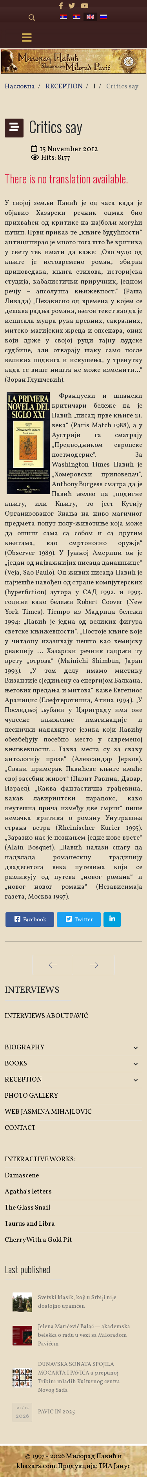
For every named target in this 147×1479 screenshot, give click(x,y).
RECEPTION (23, 1079)
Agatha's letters (28, 1191)
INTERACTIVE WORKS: (40, 1159)
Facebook (29, 919)
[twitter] (72, 6)
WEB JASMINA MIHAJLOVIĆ (48, 1112)
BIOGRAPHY (24, 1047)
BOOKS (16, 1063)
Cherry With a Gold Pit (38, 1240)
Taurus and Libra (30, 1223)
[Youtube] (84, 6)
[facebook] (61, 6)
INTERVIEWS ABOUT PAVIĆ (46, 1016)
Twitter (78, 919)
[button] (119, 1048)
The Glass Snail (27, 1207)
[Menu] (26, 38)
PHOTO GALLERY (31, 1095)
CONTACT (20, 1128)
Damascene (22, 1175)
